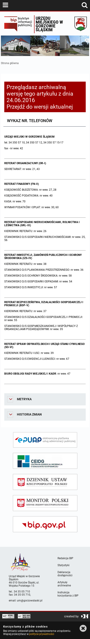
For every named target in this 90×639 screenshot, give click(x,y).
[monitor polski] (45, 503)
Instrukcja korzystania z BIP (68, 594)
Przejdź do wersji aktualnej (40, 106)
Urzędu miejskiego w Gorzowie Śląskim (49, 24)
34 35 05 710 (22, 591)
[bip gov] (45, 524)
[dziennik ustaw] (45, 482)
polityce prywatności (41, 634)
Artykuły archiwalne (64, 584)
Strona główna (10, 63)
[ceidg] (45, 461)
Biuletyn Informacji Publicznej (18, 24)
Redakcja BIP (65, 558)
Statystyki (63, 565)
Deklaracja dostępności (65, 574)
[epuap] (45, 440)
